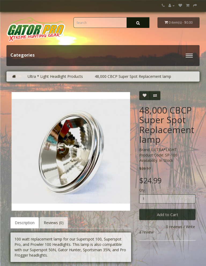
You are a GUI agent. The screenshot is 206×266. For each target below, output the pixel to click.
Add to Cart (167, 214)
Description (25, 222)
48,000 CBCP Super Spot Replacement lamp (133, 76)
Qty (142, 190)
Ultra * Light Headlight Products (55, 76)
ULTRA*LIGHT (164, 149)
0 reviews (174, 226)
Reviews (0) (54, 222)
